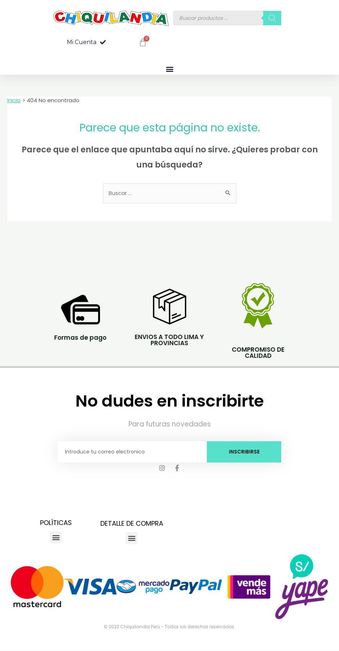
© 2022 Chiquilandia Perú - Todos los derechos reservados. (169, 627)
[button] (86, 42)
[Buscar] (272, 18)
